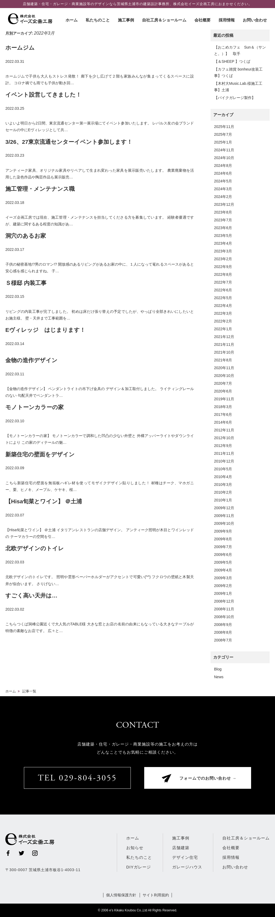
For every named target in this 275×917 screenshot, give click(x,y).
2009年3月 (223, 578)
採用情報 (227, 20)
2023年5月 (223, 235)
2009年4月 (223, 570)
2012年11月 (224, 430)
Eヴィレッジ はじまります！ (45, 330)
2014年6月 (223, 422)
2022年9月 (223, 267)
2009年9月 (223, 531)
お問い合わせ (255, 20)
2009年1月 (223, 593)
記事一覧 (29, 691)
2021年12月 (224, 337)
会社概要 (202, 20)
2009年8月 (223, 539)
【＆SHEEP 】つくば (232, 61)
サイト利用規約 (156, 895)
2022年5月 (223, 298)
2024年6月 (223, 173)
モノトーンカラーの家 (34, 407)
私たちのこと (98, 20)
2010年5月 (223, 469)
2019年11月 (224, 399)
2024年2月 (223, 197)
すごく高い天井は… (31, 595)
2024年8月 (223, 165)
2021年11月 (224, 344)
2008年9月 (223, 624)
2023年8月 (223, 212)
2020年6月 (223, 391)
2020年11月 (224, 368)
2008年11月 (224, 609)
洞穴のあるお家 (25, 236)
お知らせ (134, 847)
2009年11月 (224, 515)
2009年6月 (223, 554)
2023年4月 (223, 243)
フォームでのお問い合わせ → (208, 779)
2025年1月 (223, 142)
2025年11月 (224, 126)
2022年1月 (223, 329)
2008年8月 (223, 632)
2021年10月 (224, 352)
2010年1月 (223, 500)
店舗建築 (180, 847)
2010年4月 (223, 477)
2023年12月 (224, 204)
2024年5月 (223, 181)
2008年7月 (223, 640)
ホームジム (20, 48)
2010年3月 (223, 484)
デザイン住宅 (185, 857)
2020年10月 (224, 375)
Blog (218, 669)
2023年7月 (223, 220)
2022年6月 (223, 290)
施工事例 (126, 20)
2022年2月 (223, 321)
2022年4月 (223, 305)
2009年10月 (224, 523)
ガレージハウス (187, 867)
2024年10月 (224, 158)
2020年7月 (223, 383)
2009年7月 (223, 547)
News (218, 677)
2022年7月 (223, 282)
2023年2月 (223, 259)
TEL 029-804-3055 (77, 778)
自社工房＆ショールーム (164, 20)
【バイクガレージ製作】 (234, 98)
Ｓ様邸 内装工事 (25, 283)
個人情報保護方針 (121, 895)
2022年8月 (223, 274)
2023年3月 (223, 251)
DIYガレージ (138, 867)
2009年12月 (224, 508)
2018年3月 (223, 407)
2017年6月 (223, 414)
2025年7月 (223, 134)
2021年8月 (223, 360)
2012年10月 (224, 438)
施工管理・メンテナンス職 (40, 189)
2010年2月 (223, 492)
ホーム (72, 20)
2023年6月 (223, 228)
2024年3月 (223, 189)
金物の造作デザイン (31, 360)
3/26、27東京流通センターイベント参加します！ (68, 142)
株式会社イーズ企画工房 (31, 18)
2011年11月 (224, 453)
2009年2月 (223, 586)
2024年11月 (224, 150)
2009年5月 (223, 562)
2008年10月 (224, 617)
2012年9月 (223, 445)
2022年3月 (223, 313)
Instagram (35, 853)
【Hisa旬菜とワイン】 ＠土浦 (43, 501)
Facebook (8, 853)
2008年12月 (224, 601)
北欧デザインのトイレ (34, 548)
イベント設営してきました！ (43, 94)
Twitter (21, 853)
